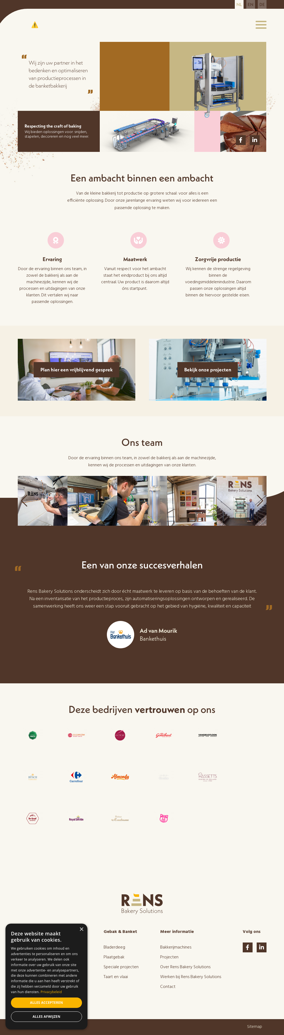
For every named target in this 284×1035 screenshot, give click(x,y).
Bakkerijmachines (175, 947)
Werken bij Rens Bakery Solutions (190, 977)
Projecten (169, 957)
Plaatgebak (114, 957)
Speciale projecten (121, 967)
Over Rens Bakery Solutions (185, 967)
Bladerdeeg (114, 947)
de (262, 4)
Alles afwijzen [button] (46, 1016)
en (250, 4)
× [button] (81, 929)
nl (239, 4)
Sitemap (254, 1027)
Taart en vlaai (116, 977)
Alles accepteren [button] (46, 1002)
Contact (167, 986)
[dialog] (46, 977)
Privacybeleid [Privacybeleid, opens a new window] (51, 992)
